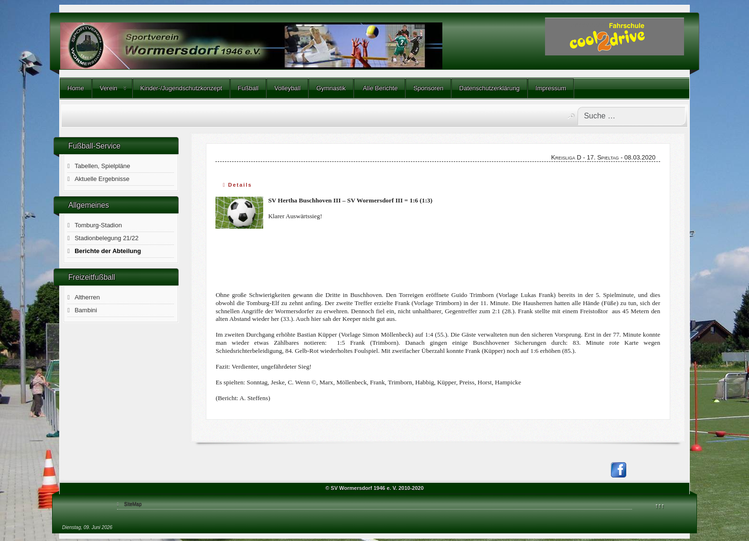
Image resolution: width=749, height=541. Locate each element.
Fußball (248, 88)
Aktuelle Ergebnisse (102, 178)
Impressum (550, 88)
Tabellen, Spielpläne (102, 166)
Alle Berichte (380, 88)
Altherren (87, 297)
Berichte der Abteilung (108, 251)
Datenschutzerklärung (489, 88)
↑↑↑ (659, 505)
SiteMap (133, 504)
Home (75, 88)
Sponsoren (428, 88)
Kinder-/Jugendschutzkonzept (181, 88)
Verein (109, 88)
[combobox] (631, 116)
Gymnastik (330, 88)
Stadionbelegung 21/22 (107, 238)
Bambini (86, 310)
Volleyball (287, 88)
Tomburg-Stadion (98, 225)
